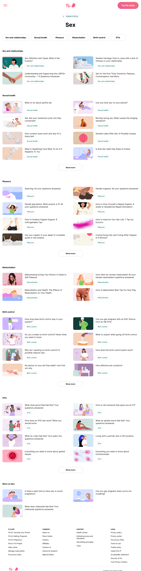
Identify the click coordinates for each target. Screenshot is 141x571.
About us (45, 532)
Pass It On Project (15, 543)
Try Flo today (128, 5)
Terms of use (116, 543)
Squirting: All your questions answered (43, 188)
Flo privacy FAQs (117, 540)
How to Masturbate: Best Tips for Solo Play (116, 290)
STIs (118, 37)
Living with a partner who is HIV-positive (115, 436)
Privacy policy (116, 532)
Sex (70, 24)
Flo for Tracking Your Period (19, 532)
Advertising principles (85, 542)
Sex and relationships (16, 37)
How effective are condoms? (109, 365)
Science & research (50, 551)
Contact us (46, 547)
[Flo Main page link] (70, 5)
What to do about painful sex (38, 102)
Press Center (47, 536)
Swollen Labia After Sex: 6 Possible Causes (116, 133)
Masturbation (78, 37)
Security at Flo (116, 558)
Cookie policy (116, 547)
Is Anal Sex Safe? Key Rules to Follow (113, 149)
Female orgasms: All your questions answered (117, 188)
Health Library (82, 532)
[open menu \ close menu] (5, 5)
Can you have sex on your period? (112, 102)
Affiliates (45, 543)
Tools (79, 546)
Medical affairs (48, 555)
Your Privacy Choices (119, 562)
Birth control (99, 37)
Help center (12, 547)
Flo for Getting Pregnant (17, 536)
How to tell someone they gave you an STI (115, 405)
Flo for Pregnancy (15, 540)
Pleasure (60, 37)
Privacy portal (116, 536)
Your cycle (72, 16)
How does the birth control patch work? (114, 350)
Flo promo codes (14, 555)
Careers (45, 540)
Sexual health (40, 37)
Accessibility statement (120, 555)
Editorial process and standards (85, 537)
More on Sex (8, 484)
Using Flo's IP (116, 551)
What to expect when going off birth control (116, 334)
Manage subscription (16, 551)
